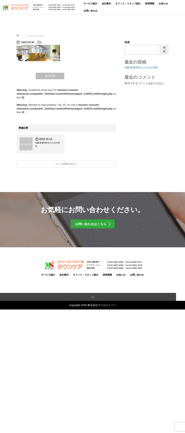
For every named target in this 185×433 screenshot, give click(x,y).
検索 (127, 42)
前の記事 (50, 75)
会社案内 (106, 3)
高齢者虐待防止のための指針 (141, 67)
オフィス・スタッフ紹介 (128, 3)
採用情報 (149, 3)
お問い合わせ (90, 11)
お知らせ (163, 3)
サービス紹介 (90, 3)
